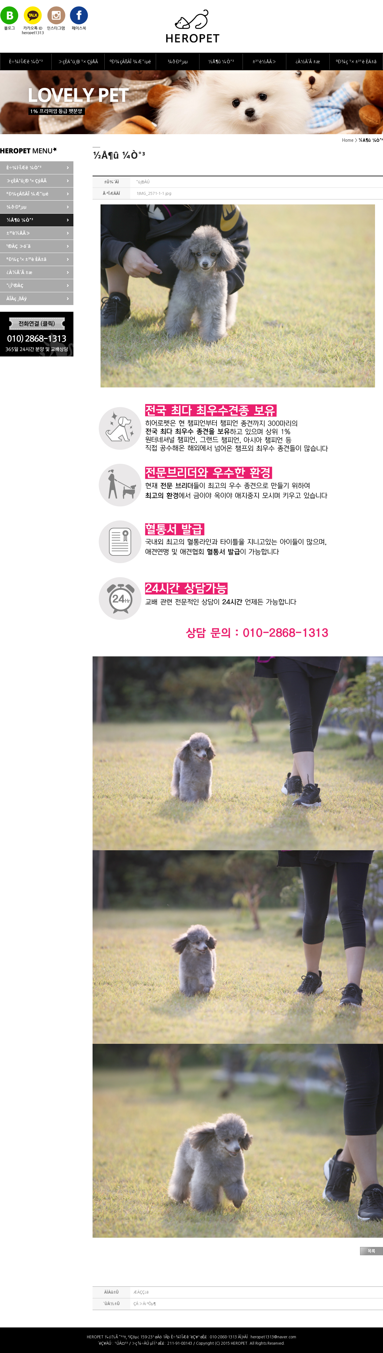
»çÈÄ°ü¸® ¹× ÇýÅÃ (78, 61)
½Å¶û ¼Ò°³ (221, 61)
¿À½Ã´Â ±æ (308, 61)
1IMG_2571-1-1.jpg (153, 193)
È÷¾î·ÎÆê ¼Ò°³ (26, 61)
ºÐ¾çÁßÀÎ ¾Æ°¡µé (130, 61)
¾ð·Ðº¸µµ (178, 61)
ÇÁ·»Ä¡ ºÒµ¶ (144, 1304)
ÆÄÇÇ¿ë (140, 1292)
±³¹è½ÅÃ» (264, 61)
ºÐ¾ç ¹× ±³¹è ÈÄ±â (356, 61)
